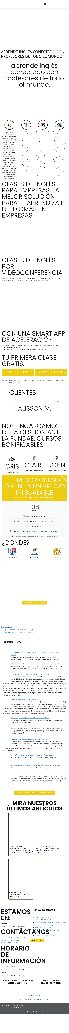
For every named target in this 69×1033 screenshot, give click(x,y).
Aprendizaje (7, 646)
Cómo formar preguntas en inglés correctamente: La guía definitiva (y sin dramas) (21, 869)
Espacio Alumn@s (42, 936)
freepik (39, 1015)
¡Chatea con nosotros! (10, 962)
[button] (4, 429)
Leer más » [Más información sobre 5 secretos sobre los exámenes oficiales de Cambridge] (12, 917)
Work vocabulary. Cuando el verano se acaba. (19, 652)
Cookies (46, 1018)
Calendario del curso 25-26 (46, 954)
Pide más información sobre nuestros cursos (34, 812)
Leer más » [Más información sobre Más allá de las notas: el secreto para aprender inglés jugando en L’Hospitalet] (39, 874)
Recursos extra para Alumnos (47, 949)
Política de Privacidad (35, 1018)
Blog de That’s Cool (43, 947)
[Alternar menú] (45, 4)
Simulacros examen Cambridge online (50, 941)
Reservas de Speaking (44, 944)
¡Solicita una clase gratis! (34, 124)
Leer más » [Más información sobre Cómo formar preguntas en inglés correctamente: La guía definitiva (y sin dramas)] (12, 874)
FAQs (37, 952)
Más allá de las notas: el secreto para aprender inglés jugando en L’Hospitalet (48, 869)
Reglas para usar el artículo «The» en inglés (18, 649)
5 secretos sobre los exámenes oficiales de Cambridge (19, 913)
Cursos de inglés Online (44, 939)
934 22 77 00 (20, 956)
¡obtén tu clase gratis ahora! (34, 626)
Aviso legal (23, 1018)
